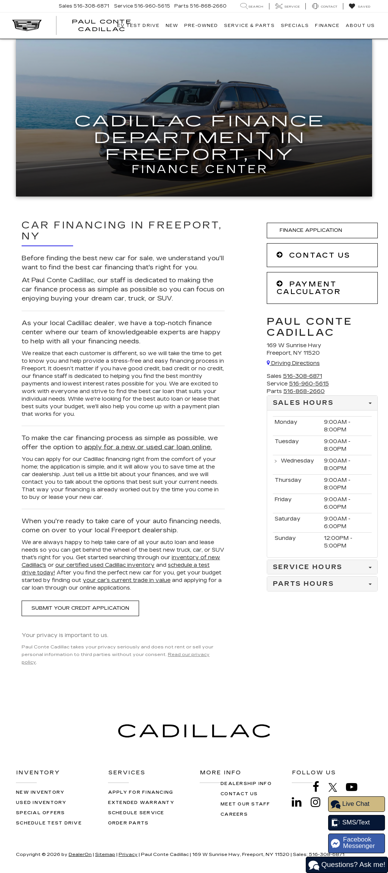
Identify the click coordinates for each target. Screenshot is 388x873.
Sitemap (105, 854)
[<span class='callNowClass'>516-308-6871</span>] (302, 376)
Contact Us (239, 793)
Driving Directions (293, 363)
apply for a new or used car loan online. (148, 447)
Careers (234, 814)
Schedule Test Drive (49, 823)
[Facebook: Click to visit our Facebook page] (320, 787)
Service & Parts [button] (249, 25)
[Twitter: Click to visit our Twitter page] (337, 787)
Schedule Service (136, 812)
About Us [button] (360, 25)
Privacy (128, 854)
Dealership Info (246, 783)
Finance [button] (327, 25)
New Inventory (40, 792)
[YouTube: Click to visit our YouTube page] (355, 787)
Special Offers (40, 812)
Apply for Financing (141, 792)
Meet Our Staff (246, 804)
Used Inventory (41, 802)
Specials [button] (295, 25)
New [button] (172, 25)
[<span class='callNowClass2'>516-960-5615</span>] (309, 384)
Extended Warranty (141, 802)
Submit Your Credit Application (80, 608)
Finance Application (309, 230)
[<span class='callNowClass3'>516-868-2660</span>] (304, 391)
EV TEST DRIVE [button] (138, 25)
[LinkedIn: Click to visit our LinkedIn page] (300, 802)
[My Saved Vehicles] (359, 6)
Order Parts (128, 823)
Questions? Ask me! (346, 865)
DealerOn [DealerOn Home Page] (80, 854)
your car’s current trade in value (127, 580)
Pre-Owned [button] (201, 25)
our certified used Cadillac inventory (105, 565)
